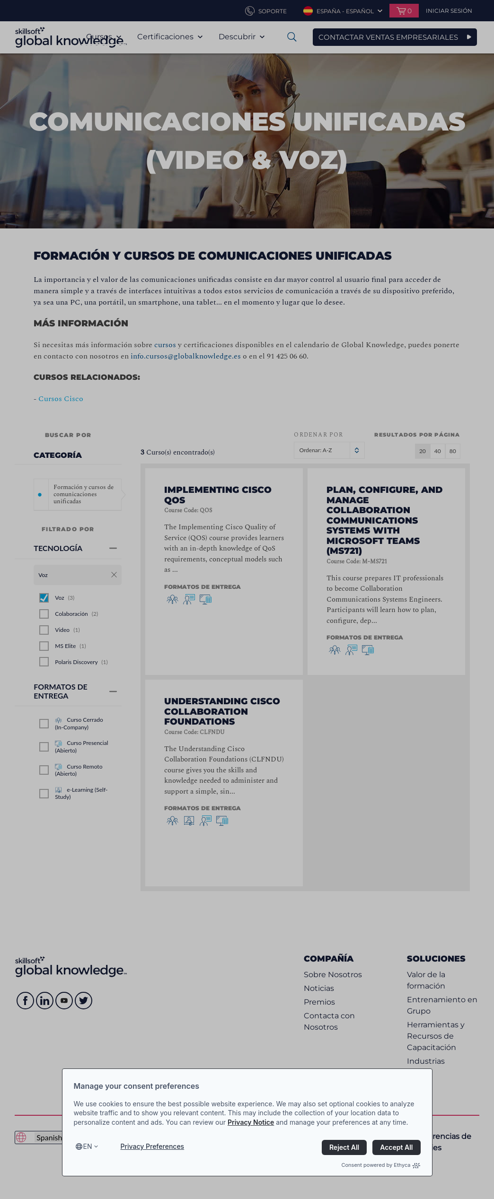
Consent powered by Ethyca (380, 1165)
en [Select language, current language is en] (88, 1146)
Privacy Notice (251, 1122)
